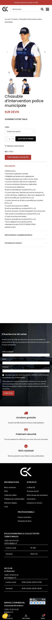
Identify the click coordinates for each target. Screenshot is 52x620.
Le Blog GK (31, 487)
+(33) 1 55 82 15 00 (11, 609)
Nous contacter (10, 487)
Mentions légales (10, 503)
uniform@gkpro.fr (10, 543)
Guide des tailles (10, 495)
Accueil (7, 19)
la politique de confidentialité (14, 377)
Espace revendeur (24, 517)
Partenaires (31, 499)
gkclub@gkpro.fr (10, 578)
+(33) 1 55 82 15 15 (11, 575)
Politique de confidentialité (14, 499)
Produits (15, 19)
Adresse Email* (26, 354)
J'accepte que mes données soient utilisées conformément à (25, 376)
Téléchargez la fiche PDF (18, 157)
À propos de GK (33, 491)
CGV (6, 507)
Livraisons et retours (34, 503)
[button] (47, 9)
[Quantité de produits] (9, 138)
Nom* (4, 359)
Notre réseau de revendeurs (37, 495)
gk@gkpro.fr (8, 612)
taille (7, 127)
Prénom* (5, 367)
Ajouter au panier (25, 139)
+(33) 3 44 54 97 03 (11, 540)
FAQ (6, 491)
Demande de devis (24, 521)
